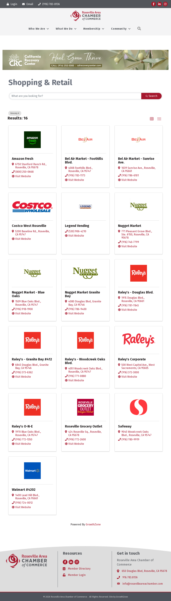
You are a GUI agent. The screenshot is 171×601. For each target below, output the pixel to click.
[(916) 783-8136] (48, 4)
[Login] (11, 4)
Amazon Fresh (22, 159)
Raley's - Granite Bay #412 (32, 359)
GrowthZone (93, 524)
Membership (91, 28)
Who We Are (37, 28)
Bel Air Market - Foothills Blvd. (84, 160)
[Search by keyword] (75, 96)
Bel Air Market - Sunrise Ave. (136, 160)
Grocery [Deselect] (14, 113)
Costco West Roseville (29, 226)
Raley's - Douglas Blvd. (135, 292)
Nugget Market (129, 226)
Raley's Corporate (132, 359)
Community (118, 28)
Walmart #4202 (23, 490)
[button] (151, 119)
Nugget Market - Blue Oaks (28, 294)
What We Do (64, 28)
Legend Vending (77, 226)
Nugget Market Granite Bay (82, 294)
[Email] (27, 4)
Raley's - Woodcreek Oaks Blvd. (85, 361)
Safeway (124, 426)
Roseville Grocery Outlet (83, 426)
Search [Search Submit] (151, 96)
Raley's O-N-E (22, 426)
